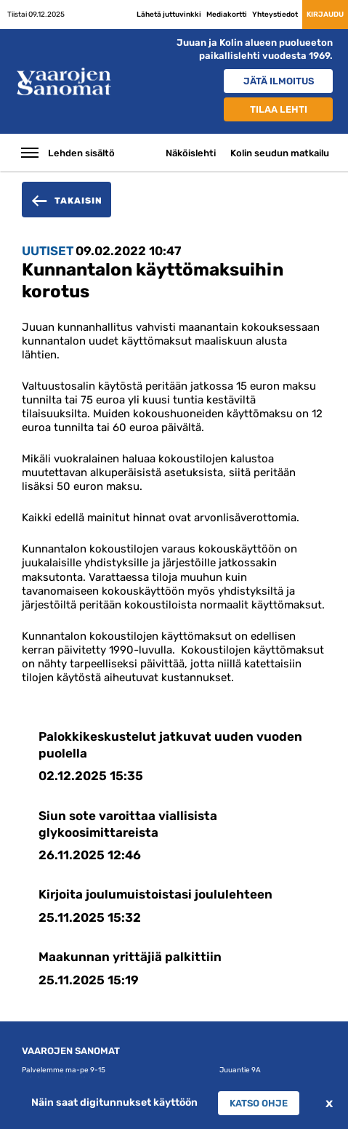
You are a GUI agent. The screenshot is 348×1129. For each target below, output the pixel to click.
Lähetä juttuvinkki (169, 14)
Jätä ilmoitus (278, 81)
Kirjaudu (325, 14)
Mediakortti (226, 14)
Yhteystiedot (275, 14)
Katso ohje (259, 1103)
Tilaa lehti (278, 109)
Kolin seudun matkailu (279, 153)
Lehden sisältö (81, 153)
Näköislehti (191, 153)
